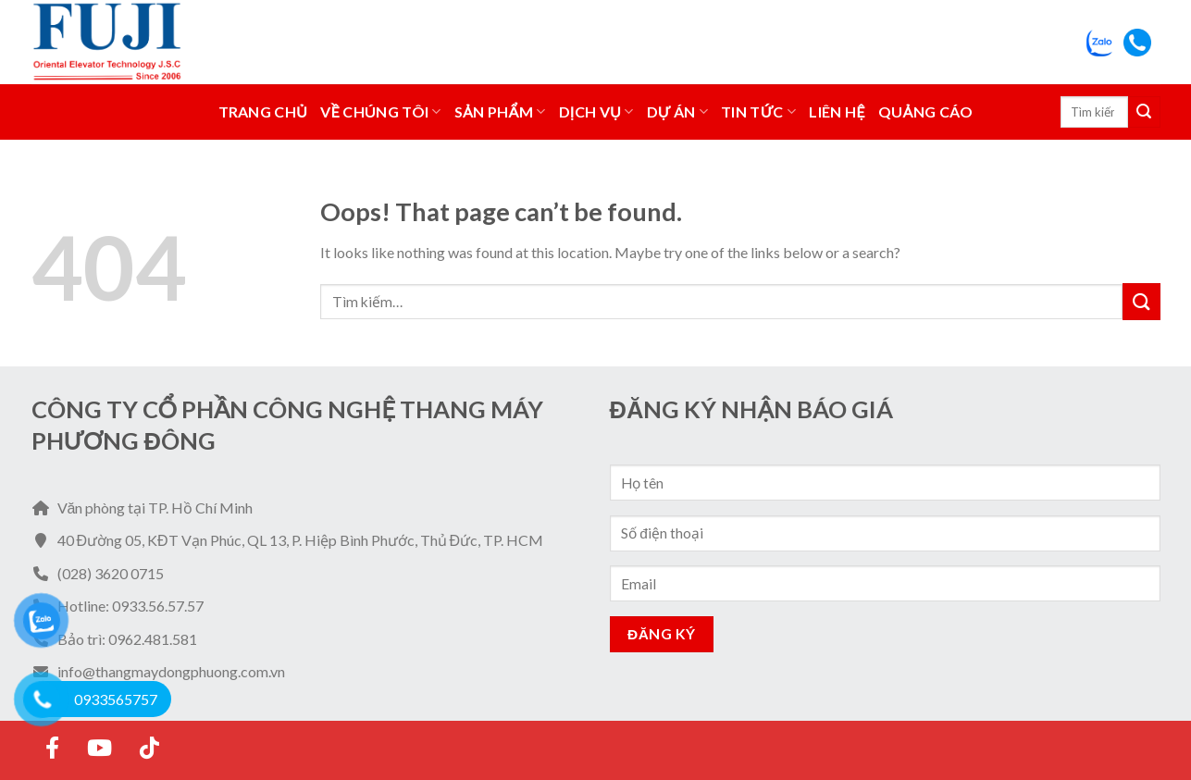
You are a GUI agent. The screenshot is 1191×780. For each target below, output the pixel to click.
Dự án (678, 112)
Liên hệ (836, 111)
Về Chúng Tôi (380, 112)
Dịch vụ (596, 112)
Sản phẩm (500, 112)
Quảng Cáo (926, 111)
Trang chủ (263, 111)
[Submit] (1144, 112)
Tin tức (758, 112)
